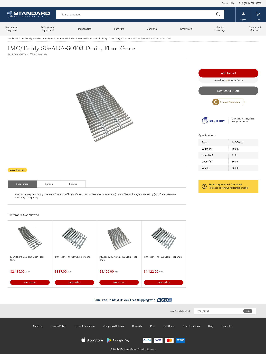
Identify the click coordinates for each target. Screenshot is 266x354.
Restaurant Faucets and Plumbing (91, 39)
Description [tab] (22, 184)
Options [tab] (49, 184)
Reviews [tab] (73, 184)
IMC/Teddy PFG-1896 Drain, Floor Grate (163, 257)
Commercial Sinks (65, 39)
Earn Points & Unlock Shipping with (133, 300)
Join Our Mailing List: (180, 311)
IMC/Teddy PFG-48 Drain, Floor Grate (72, 257)
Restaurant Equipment (45, 39)
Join (248, 311)
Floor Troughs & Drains (119, 39)
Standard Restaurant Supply (20, 39)
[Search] (140, 14)
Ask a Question (17, 170)
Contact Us (228, 3)
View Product (30, 282)
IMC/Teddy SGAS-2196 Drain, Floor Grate (27, 258)
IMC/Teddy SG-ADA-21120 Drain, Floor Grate (118, 258)
